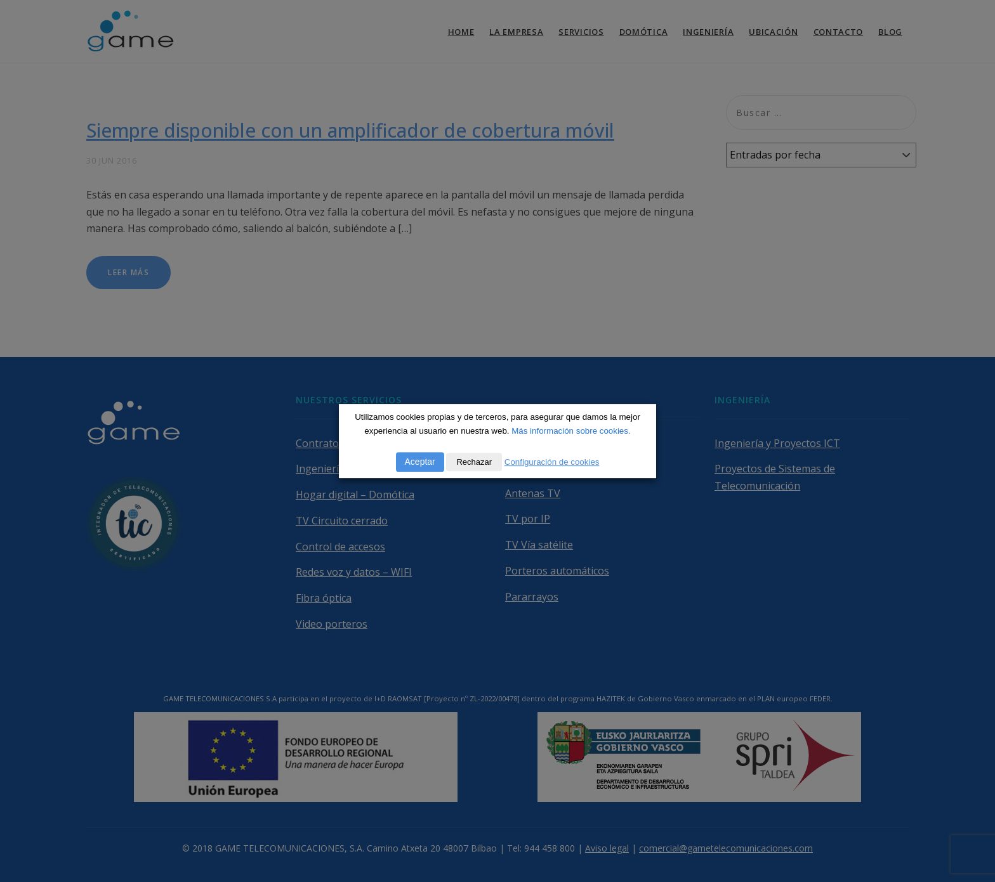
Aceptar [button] (420, 462)
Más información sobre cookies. (570, 431)
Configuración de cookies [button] (552, 462)
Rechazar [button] (474, 462)
